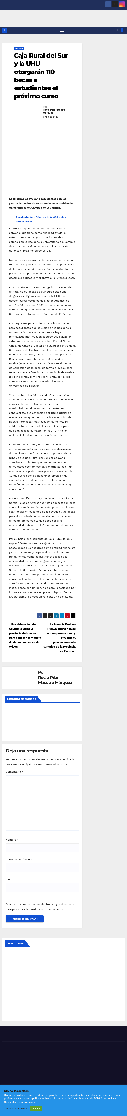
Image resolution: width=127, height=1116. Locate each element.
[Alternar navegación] (62, 30)
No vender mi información (19, 1102)
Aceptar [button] (36, 1108)
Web (8, 879)
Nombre (12, 839)
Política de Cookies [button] (16, 1108)
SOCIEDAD (19, 48)
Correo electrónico (19, 859)
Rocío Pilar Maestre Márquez (54, 112)
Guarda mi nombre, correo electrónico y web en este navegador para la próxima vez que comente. (40, 907)
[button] (117, 30)
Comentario (14, 772)
